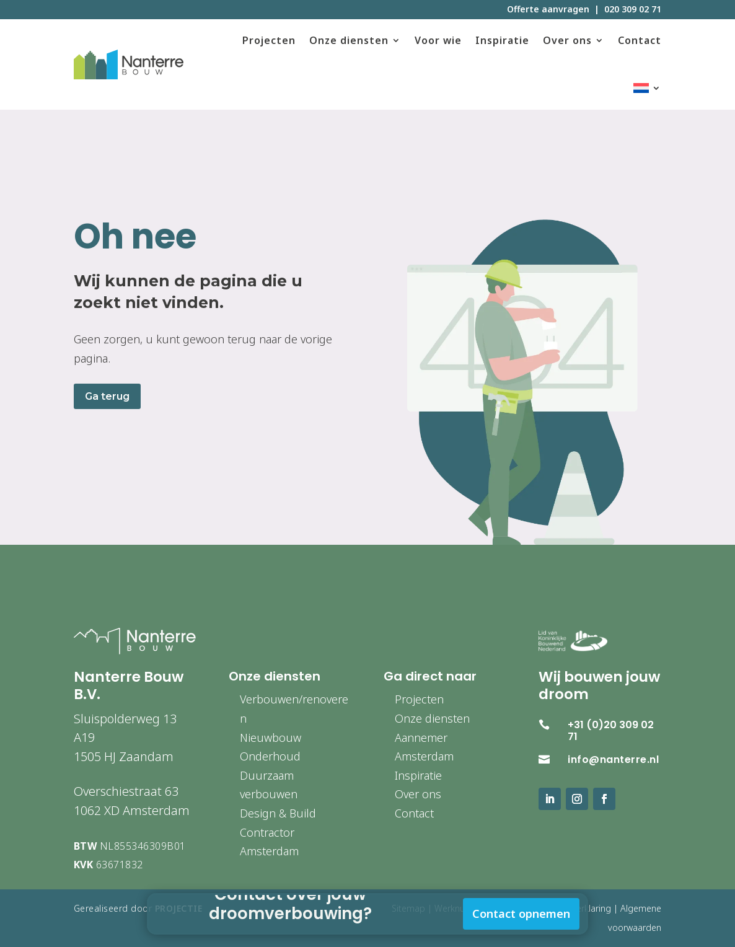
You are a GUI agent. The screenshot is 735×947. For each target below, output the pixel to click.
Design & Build (278, 813)
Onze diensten (349, 40)
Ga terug (107, 396)
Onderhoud (270, 756)
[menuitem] (647, 88)
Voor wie (438, 40)
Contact (639, 40)
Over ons (567, 40)
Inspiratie (502, 40)
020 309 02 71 (632, 9)
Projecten (269, 40)
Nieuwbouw (270, 737)
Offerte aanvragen (548, 9)
